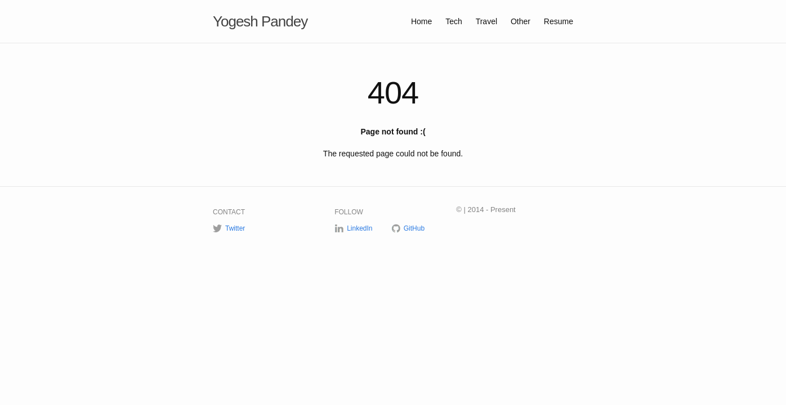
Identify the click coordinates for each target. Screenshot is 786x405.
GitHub (414, 228)
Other (522, 21)
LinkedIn (359, 228)
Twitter (235, 228)
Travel (487, 21)
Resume (558, 21)
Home (422, 21)
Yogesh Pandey (260, 21)
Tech (454, 21)
